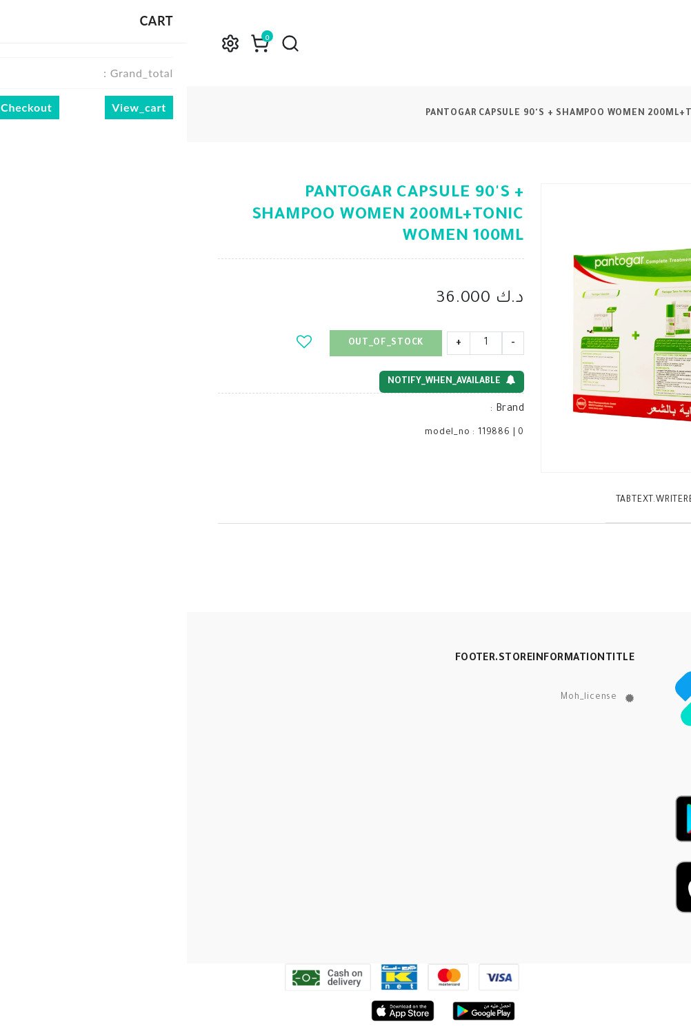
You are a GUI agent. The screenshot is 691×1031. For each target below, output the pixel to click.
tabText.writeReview (479, 500)
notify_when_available (265, 381)
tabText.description (600, 500)
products (643, 114)
